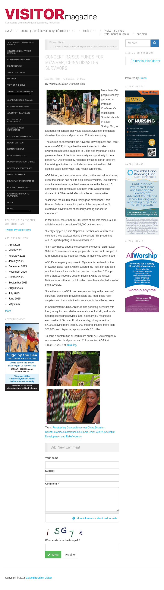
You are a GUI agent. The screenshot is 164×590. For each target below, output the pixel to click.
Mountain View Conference (21, 162)
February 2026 (17, 255)
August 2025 (16, 287)
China (91, 427)
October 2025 (16, 277)
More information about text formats (94, 518)
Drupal (143, 78)
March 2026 (15, 250)
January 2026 (16, 261)
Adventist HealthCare (18, 113)
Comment (52, 483)
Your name (51, 458)
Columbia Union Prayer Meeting (19, 52)
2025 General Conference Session (20, 43)
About (8, 30)
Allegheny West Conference (15, 129)
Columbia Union (86, 432)
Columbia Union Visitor (39, 577)
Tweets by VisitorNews (18, 229)
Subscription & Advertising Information (47, 31)
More (19, 210)
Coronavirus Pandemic (19, 59)
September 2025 (18, 282)
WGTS (10, 202)
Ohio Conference (16, 175)
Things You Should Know (20, 92)
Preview (70, 554)
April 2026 (14, 244)
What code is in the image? (62, 540)
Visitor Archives (114, 30)
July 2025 (14, 293)
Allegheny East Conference (15, 120)
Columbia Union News (18, 106)
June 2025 (14, 298)
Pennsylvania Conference (20, 181)
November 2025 (18, 271)
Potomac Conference (18, 187)
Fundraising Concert (64, 427)
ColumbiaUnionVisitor (145, 60)
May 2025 (14, 303)
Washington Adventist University (18, 195)
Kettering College (17, 155)
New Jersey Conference (19, 168)
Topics (89, 31)
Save (53, 554)
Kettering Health (16, 149)
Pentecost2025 (14, 66)
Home (61, 42)
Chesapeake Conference (20, 136)
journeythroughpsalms (19, 100)
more (8, 311)
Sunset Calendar (16, 72)
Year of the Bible (16, 85)
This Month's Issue (116, 34)
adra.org (71, 344)
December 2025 (18, 266)
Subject (49, 470)
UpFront (11, 79)
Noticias (142, 34)
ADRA (99, 432)
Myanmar (81, 427)
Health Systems (15, 143)
